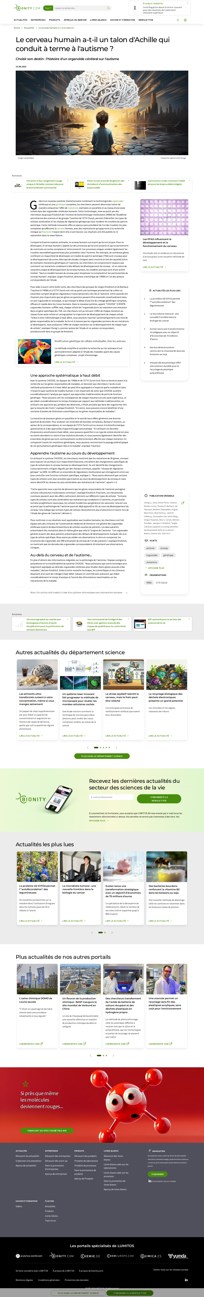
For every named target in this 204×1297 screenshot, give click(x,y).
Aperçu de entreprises (56, 1173)
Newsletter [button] (146, 19)
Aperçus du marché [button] (75, 19)
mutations (73, 207)
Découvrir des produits (85, 1155)
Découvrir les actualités (27, 1155)
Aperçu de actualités (26, 1165)
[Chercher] (108, 8)
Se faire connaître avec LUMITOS (32, 1270)
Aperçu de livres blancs (115, 1189)
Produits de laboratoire (86, 1160)
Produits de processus (85, 1165)
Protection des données (77, 1280)
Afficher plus (154, 567)
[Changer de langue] (185, 20)
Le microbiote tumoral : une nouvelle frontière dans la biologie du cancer (164, 317)
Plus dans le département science (101, 756)
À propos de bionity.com (91, 1270)
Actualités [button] (20, 19)
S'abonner (157, 1174)
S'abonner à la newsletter (159, 799)
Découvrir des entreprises (57, 1155)
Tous (47, 8)
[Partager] (178, 20)
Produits (49, 1211)
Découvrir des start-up (56, 1160)
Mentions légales (24, 1280)
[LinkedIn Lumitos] (186, 1280)
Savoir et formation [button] (122, 19)
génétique (61, 204)
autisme (47, 231)
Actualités (50, 1206)
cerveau (61, 228)
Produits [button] (54, 19)
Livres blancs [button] (98, 19)
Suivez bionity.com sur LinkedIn (162, 1181)
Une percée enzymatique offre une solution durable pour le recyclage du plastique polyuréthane (165, 367)
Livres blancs (51, 1215)
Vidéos (19, 1206)
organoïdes (118, 200)
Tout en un (50, 1220)
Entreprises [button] (38, 19)
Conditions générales (49, 1280)
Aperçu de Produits (83, 1178)
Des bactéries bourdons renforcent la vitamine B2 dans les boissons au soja (167, 351)
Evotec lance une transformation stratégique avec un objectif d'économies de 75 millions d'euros (167, 334)
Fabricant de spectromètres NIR (47, 1130)
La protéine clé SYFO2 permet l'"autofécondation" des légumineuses (165, 302)
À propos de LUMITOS (63, 1270)
